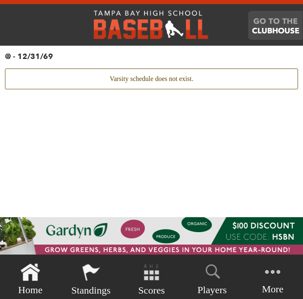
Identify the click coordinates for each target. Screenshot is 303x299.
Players (212, 277)
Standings (91, 279)
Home (30, 279)
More (272, 278)
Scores (151, 279)
